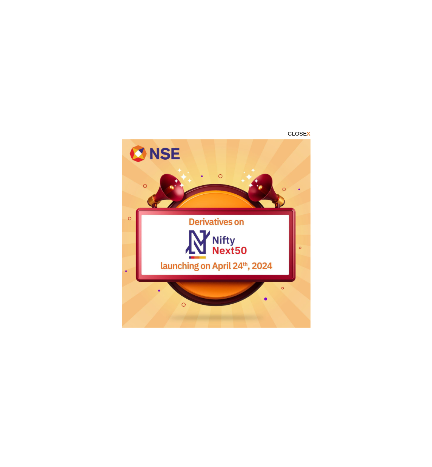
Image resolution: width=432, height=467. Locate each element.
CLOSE (299, 133)
